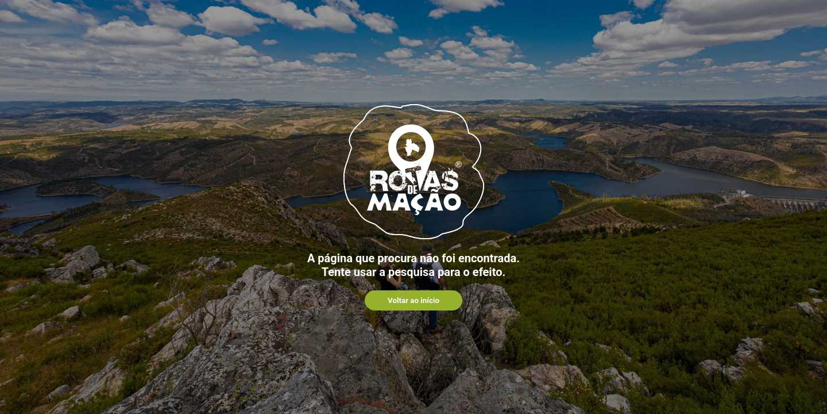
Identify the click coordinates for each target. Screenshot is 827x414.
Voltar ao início (413, 300)
